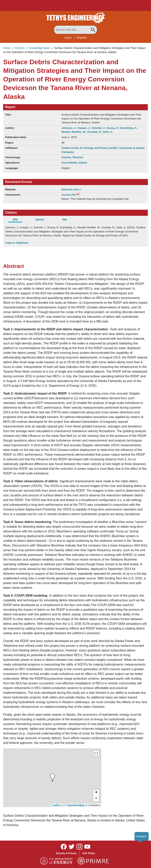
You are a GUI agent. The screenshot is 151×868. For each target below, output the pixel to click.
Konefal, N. (94, 131)
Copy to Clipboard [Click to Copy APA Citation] (16, 242)
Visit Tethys (88, 853)
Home (6, 48)
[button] (96, 793)
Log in (68, 37)
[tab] (17, 220)
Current (66, 157)
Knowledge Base (39, 48)
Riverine (78, 157)
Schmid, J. (98, 127)
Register (82, 37)
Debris (83, 162)
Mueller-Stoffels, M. (73, 131)
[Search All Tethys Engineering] (75, 29)
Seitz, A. (108, 131)
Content (20, 48)
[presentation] (52, 778)
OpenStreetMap (76, 805)
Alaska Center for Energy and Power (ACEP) (89, 147)
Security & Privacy (66, 853)
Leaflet (56, 805)
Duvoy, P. (112, 127)
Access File (68, 194)
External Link (69, 189)
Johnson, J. (68, 127)
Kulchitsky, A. (128, 127)
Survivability (69, 162)
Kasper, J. (84, 127)
